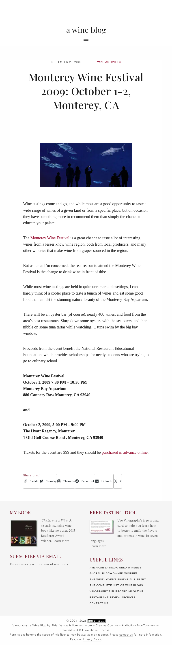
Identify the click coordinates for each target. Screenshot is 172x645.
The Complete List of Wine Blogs (116, 585)
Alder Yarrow (60, 625)
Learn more (61, 541)
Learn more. (98, 546)
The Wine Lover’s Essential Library (118, 579)
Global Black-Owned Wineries (114, 573)
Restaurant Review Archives (112, 597)
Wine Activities (109, 62)
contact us (126, 635)
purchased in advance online (125, 452)
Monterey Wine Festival (49, 238)
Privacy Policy (92, 639)
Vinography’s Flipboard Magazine (116, 591)
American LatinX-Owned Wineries (115, 567)
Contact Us (99, 603)
